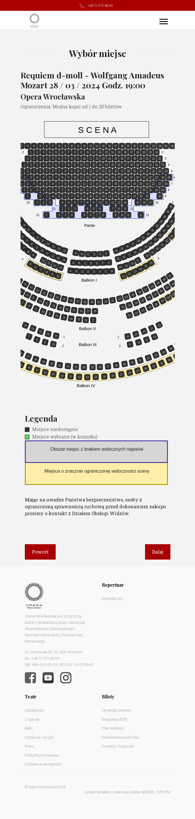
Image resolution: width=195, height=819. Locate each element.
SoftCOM (163, 792)
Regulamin (110, 719)
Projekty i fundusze (118, 746)
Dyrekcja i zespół (39, 737)
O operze (32, 719)
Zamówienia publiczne (120, 737)
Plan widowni (113, 728)
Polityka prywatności (42, 755)
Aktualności (34, 710)
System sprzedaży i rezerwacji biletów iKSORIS (119, 792)
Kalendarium (112, 598)
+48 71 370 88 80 (100, 5)
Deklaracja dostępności (44, 764)
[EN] (123, 719)
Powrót (40, 552)
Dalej (157, 552)
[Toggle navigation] (163, 21)
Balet (29, 728)
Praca (29, 746)
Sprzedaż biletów (116, 710)
